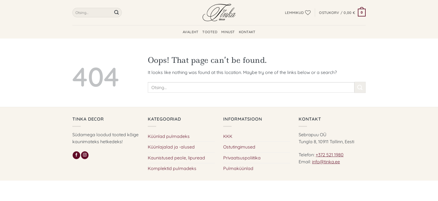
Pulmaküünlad (238, 168)
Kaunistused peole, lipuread (176, 158)
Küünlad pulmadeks (169, 136)
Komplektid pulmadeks (172, 168)
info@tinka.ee (326, 161)
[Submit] (116, 12)
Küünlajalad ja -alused (171, 147)
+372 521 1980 (330, 154)
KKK (227, 136)
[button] (342, 12)
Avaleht (191, 32)
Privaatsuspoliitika (242, 158)
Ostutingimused (239, 147)
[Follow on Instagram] (85, 155)
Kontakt (247, 32)
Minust (228, 32)
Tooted (209, 32)
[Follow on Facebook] (76, 155)
